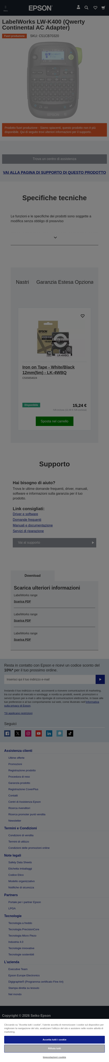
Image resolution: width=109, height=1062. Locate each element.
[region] (54, 1040)
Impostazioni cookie (54, 1057)
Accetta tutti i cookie (55, 1039)
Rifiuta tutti (54, 1048)
